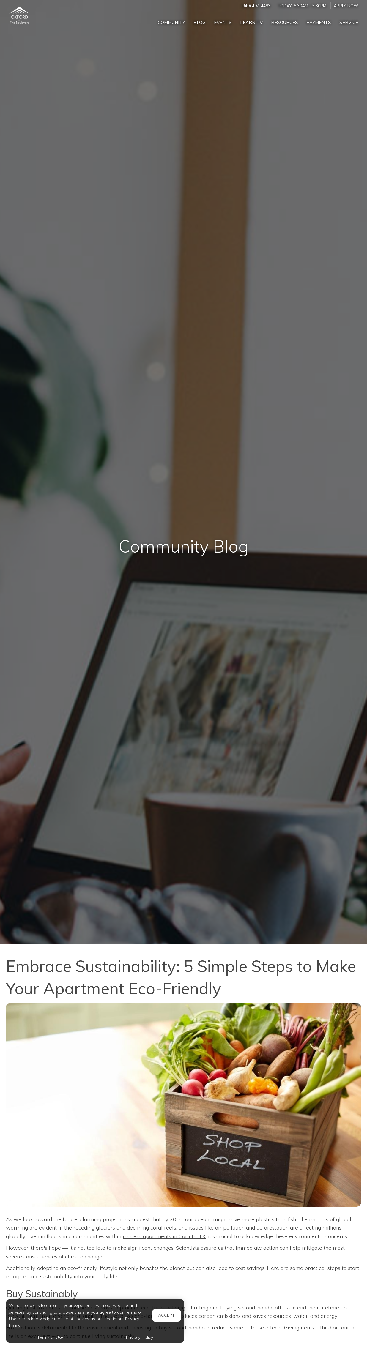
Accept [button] (166, 1315)
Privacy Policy (139, 1337)
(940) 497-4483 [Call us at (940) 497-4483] (255, 5)
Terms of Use (50, 1337)
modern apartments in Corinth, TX (164, 1236)
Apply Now (346, 5)
